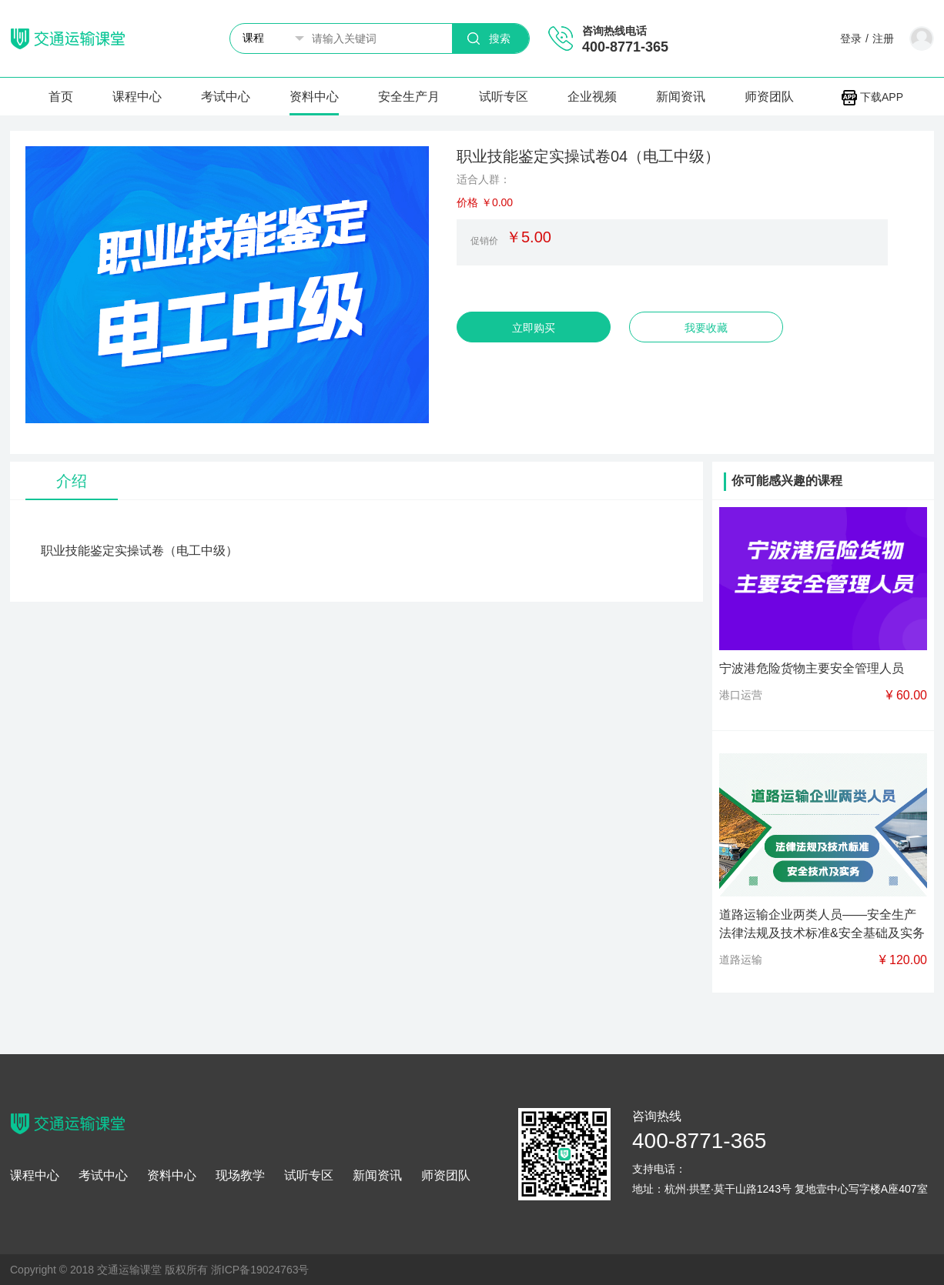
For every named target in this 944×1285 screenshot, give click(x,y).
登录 (851, 38)
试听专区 (503, 96)
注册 (883, 38)
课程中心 (137, 96)
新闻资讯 (680, 96)
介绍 (71, 480)
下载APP (872, 97)
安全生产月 (409, 96)
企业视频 (592, 96)
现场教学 (240, 1176)
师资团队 (769, 96)
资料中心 (314, 96)
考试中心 (225, 96)
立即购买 (533, 328)
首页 (61, 96)
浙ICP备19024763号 (260, 1269)
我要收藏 (706, 328)
